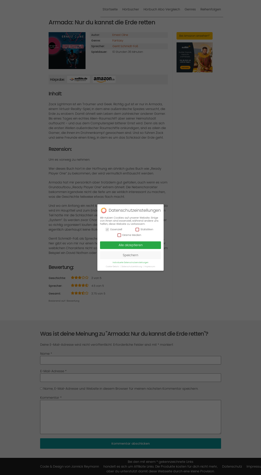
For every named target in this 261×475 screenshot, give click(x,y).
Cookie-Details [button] (113, 264)
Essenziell (113, 227)
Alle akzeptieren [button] (131, 243)
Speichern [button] (130, 253)
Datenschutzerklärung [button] (132, 264)
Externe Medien (129, 233)
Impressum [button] (149, 264)
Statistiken (144, 227)
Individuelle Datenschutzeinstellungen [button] (130, 260)
